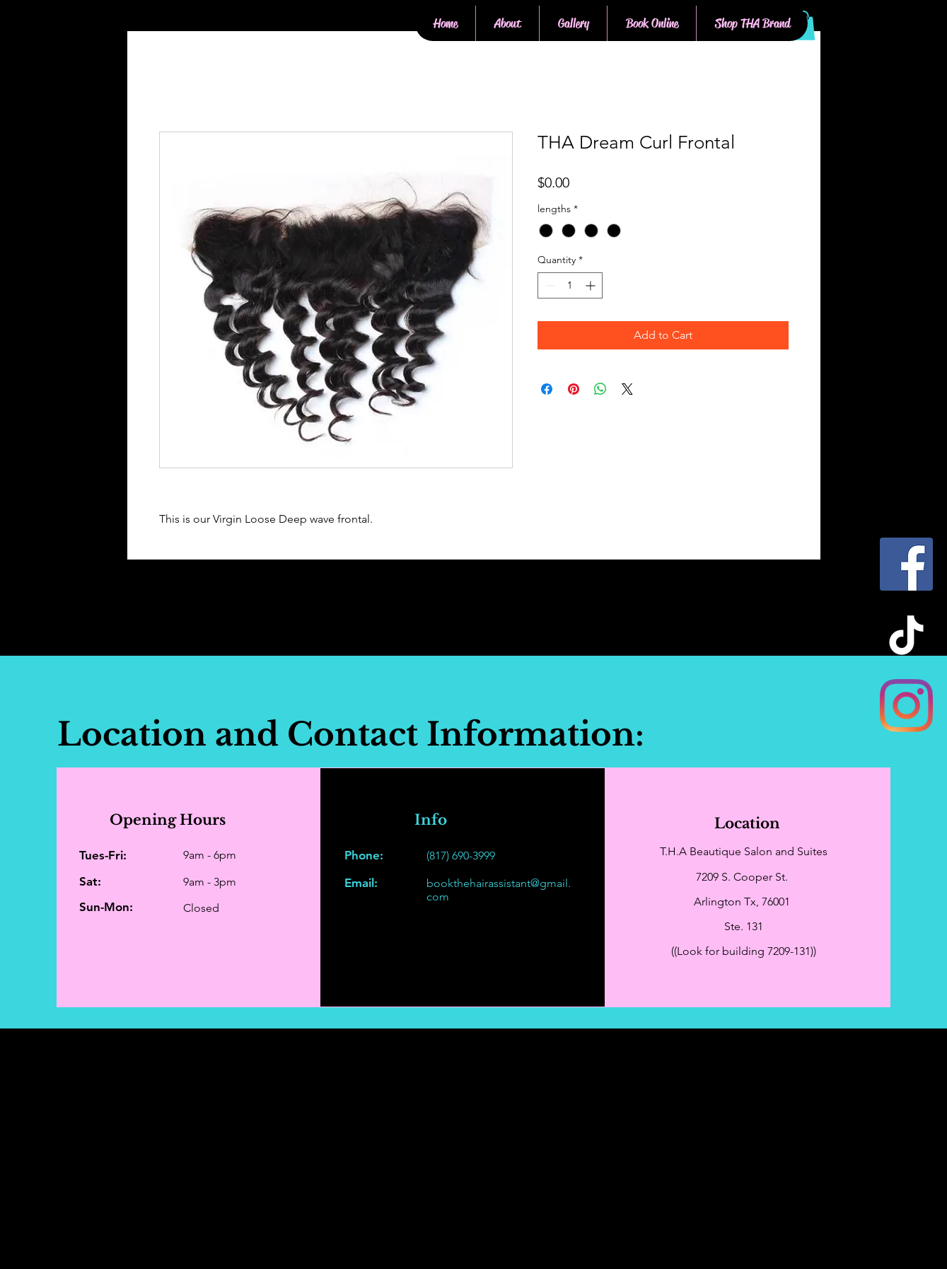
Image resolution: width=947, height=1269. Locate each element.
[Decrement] (548, 285)
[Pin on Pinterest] (573, 389)
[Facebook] (906, 564)
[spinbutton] (570, 285)
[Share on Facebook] (546, 389)
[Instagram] (906, 705)
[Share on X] (627, 389)
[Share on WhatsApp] (600, 389)
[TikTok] (906, 634)
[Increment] (591, 285)
